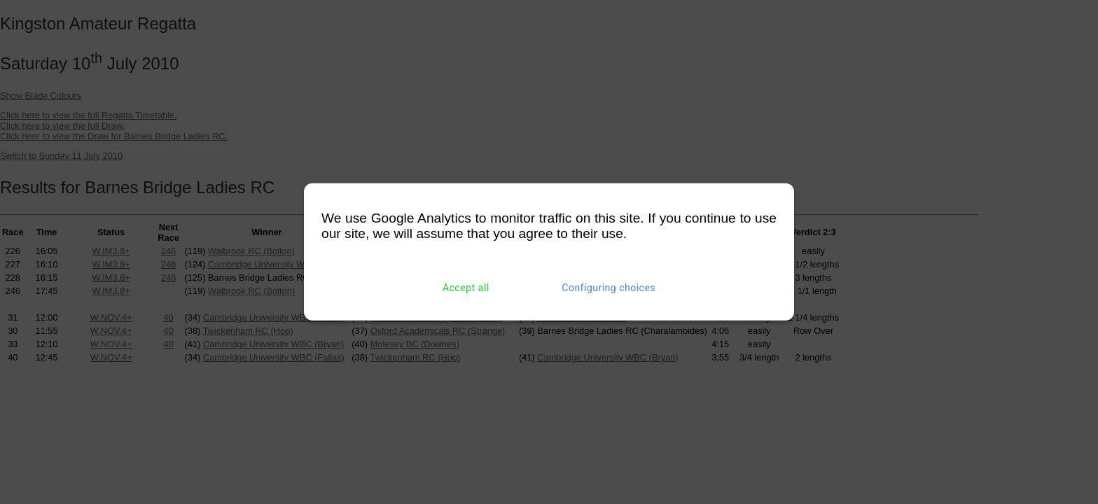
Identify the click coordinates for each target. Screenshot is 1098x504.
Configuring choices (608, 288)
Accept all (466, 288)
